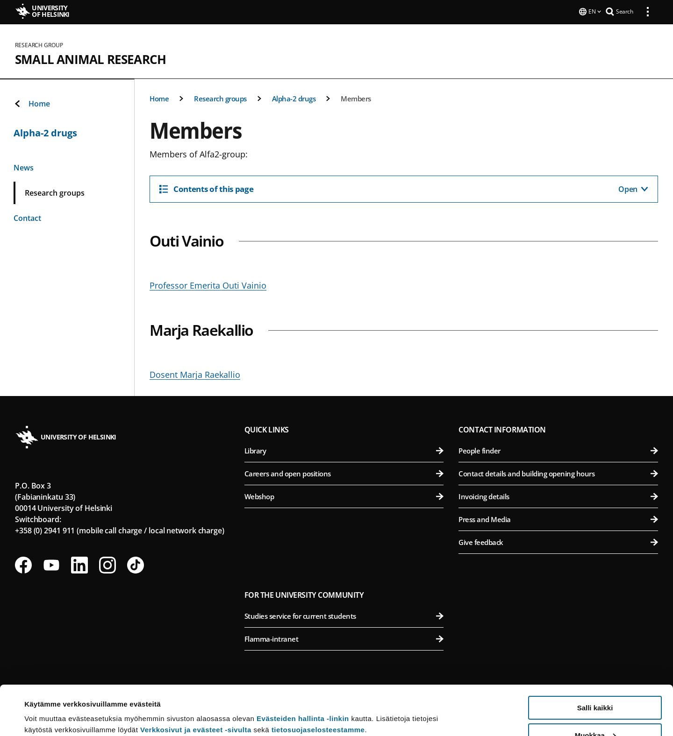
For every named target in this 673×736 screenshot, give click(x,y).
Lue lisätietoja (48, 706)
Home (159, 97)
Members (356, 97)
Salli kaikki (595, 658)
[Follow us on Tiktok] (135, 564)
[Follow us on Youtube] (51, 564)
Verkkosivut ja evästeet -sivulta (195, 680)
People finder (558, 449)
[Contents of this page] (404, 188)
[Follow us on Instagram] (107, 564)
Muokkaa (595, 686)
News (24, 167)
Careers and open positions (344, 472)
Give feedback (558, 541)
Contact (27, 217)
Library (344, 449)
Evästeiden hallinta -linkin (303, 669)
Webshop (344, 495)
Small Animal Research (90, 58)
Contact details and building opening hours (558, 472)
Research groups (220, 97)
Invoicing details (558, 495)
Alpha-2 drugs (294, 97)
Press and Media (558, 518)
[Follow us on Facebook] (23, 564)
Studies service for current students (344, 615)
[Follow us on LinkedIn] (79, 564)
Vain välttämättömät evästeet (595, 713)
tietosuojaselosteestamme (318, 680)
